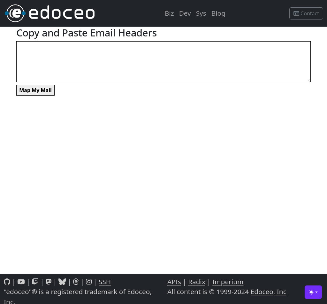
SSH (105, 281)
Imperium (227, 281)
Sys (201, 13)
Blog (218, 13)
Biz (169, 13)
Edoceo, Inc (268, 291)
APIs (174, 281)
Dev (185, 13)
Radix (196, 281)
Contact (306, 13)
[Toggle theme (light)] (313, 292)
